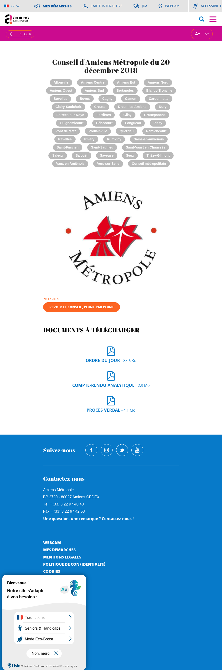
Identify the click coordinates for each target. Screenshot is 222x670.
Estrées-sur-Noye (70, 115)
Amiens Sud (94, 90)
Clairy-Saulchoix (69, 107)
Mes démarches (59, 550)
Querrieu (127, 131)
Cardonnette (158, 99)
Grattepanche (154, 115)
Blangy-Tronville (159, 90)
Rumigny (114, 139)
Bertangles (125, 90)
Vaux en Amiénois (70, 163)
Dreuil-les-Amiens (132, 107)
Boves (85, 99)
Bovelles (60, 99)
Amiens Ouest (61, 90)
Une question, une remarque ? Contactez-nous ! (88, 518)
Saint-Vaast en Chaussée (145, 147)
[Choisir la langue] (12, 6)
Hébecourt (104, 123)
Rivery (89, 139)
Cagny (107, 99)
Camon (130, 99)
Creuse (99, 107)
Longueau (133, 123)
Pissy (158, 123)
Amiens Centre (92, 82)
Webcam (52, 542)
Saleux (57, 155)
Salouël (82, 155)
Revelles (65, 139)
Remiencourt (156, 131)
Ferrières (104, 115)
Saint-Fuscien (68, 147)
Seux (130, 155)
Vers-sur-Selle (108, 163)
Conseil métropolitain (149, 163)
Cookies (51, 571)
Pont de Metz (66, 131)
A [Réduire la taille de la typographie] (206, 34)
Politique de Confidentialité (74, 564)
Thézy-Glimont (158, 155)
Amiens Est (126, 82)
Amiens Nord (158, 82)
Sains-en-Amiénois (149, 139)
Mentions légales (62, 557)
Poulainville (98, 131)
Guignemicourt (72, 123)
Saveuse (107, 155)
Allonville (61, 82)
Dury (162, 107)
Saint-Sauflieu (102, 147)
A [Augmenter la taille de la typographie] (196, 34)
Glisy (127, 115)
